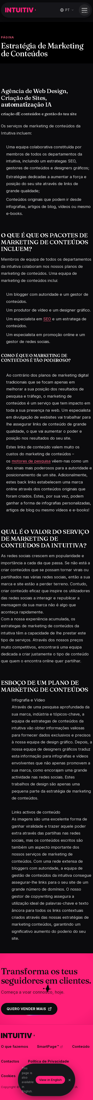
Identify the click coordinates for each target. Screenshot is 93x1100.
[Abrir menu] (84, 10)
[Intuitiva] (20, 10)
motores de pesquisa (31, 461)
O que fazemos (14, 1046)
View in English (50, 1080)
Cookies (8, 1076)
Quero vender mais (29, 1009)
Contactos (10, 1061)
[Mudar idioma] (67, 10)
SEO (47, 319)
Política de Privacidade (48, 1061)
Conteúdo (81, 1046)
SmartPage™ (50, 1046)
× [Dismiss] (69, 1080)
